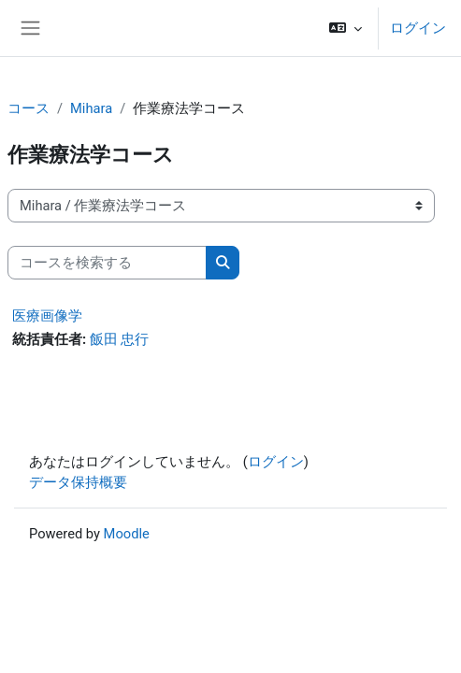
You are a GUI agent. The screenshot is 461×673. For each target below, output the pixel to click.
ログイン (418, 28)
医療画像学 (47, 316)
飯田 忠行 (120, 339)
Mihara (91, 108)
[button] (345, 28)
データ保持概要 (78, 482)
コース (28, 108)
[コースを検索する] (107, 262)
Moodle (127, 533)
